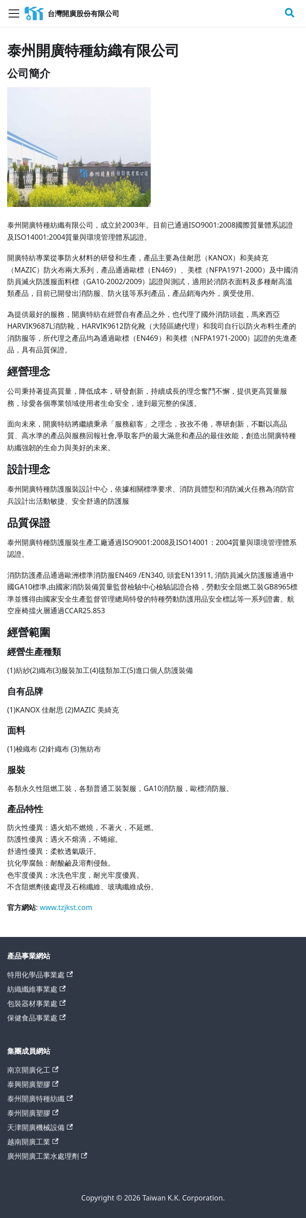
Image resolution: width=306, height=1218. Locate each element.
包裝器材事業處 (36, 1003)
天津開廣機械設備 (40, 1127)
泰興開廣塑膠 (32, 1084)
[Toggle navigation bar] (14, 13)
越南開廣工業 (32, 1142)
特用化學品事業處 (40, 975)
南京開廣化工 (32, 1070)
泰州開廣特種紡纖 (40, 1099)
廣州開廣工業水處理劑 (47, 1156)
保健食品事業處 (36, 1018)
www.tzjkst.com (65, 907)
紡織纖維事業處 (36, 989)
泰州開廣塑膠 (32, 1113)
